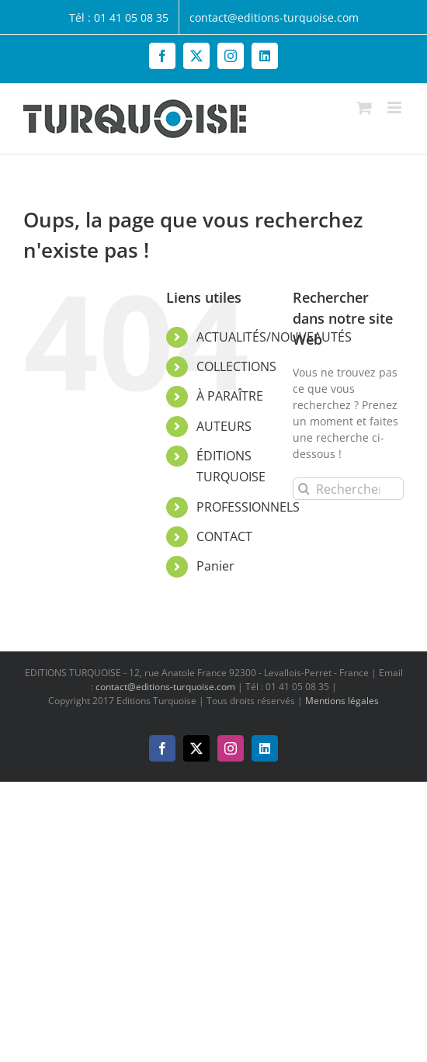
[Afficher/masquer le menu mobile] (395, 107)
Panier (215, 565)
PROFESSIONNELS (248, 506)
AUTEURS (224, 426)
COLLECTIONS (236, 366)
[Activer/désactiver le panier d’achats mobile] (364, 107)
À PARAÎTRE (229, 395)
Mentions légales (342, 700)
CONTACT (224, 536)
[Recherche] (304, 488)
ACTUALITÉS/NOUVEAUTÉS (274, 336)
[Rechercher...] (348, 488)
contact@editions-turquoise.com (165, 686)
